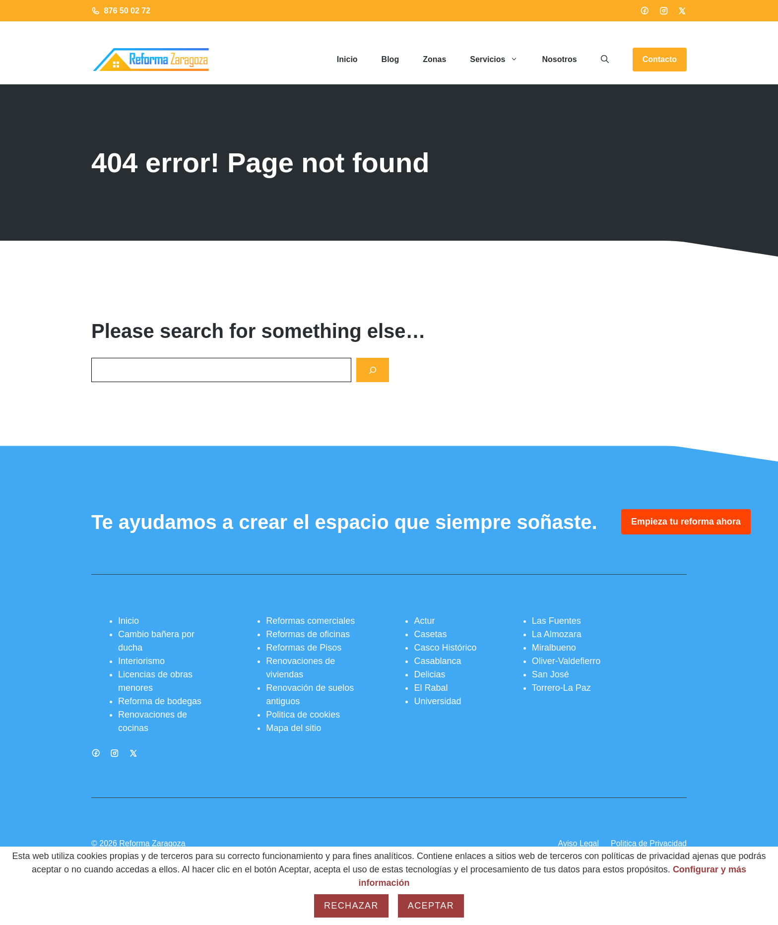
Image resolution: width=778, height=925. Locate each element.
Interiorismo (141, 661)
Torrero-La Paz (561, 688)
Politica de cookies (303, 715)
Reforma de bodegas (159, 701)
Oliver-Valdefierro (566, 661)
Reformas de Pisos (303, 648)
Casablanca (437, 661)
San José (550, 674)
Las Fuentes (556, 621)
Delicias (429, 674)
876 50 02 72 (127, 10)
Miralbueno (554, 648)
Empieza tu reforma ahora (686, 522)
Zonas (434, 59)
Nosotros (559, 59)
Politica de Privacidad (649, 843)
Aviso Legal (578, 843)
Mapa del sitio (293, 728)
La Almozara (557, 634)
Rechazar (351, 906)
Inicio (347, 59)
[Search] (372, 370)
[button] (605, 59)
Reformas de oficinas (308, 634)
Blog (390, 59)
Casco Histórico (445, 648)
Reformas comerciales (310, 621)
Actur (424, 621)
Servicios (500, 59)
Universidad (437, 701)
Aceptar (431, 906)
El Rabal (431, 688)
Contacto (660, 59)
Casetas (430, 634)
